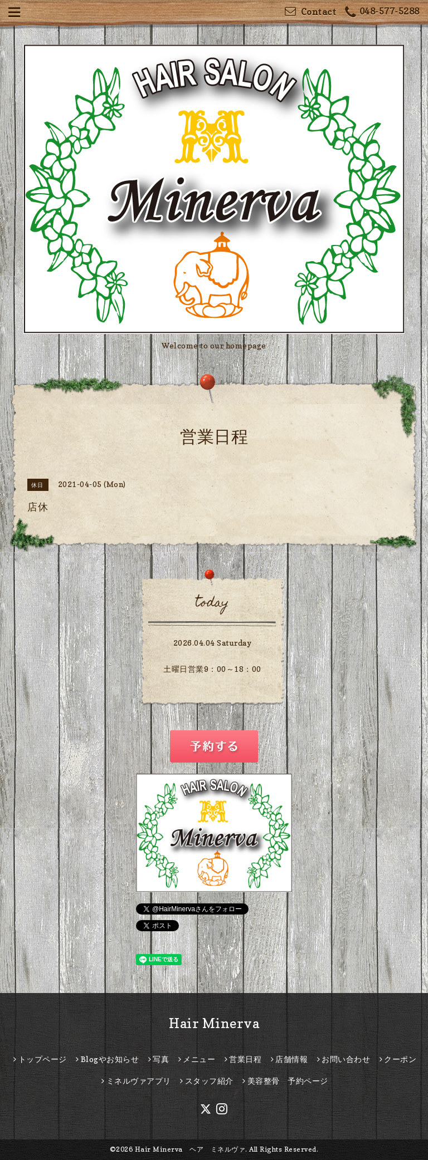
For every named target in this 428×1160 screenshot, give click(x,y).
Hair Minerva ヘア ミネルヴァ (190, 1149)
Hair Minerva (214, 1023)
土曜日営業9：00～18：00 (212, 669)
